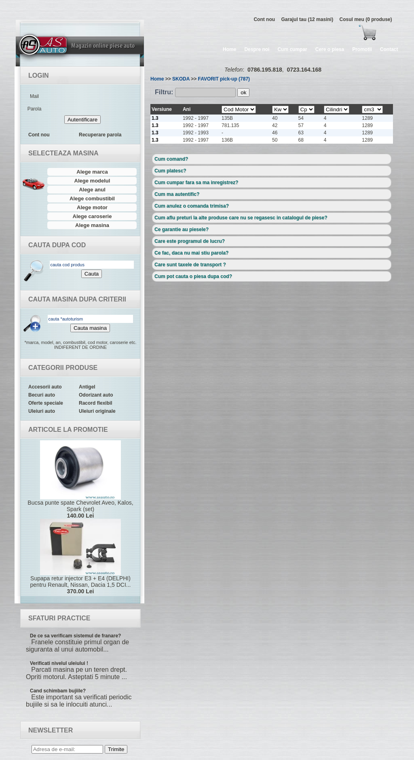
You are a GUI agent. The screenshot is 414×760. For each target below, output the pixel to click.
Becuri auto (41, 395)
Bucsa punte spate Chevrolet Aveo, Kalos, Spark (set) (80, 479)
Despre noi (256, 49)
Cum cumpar (292, 49)
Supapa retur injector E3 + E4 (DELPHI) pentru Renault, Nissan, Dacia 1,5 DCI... (80, 556)
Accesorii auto (45, 387)
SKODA (181, 79)
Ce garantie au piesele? (181, 229)
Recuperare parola (100, 135)
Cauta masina (90, 328)
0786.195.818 (264, 69)
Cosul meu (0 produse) (365, 19)
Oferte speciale (45, 403)
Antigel (87, 387)
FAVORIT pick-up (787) (224, 79)
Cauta (91, 274)
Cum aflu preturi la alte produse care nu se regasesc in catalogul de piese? (240, 218)
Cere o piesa (329, 49)
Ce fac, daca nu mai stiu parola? (191, 253)
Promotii (362, 49)
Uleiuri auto (41, 411)
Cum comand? (171, 159)
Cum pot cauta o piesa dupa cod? (193, 276)
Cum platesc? (170, 171)
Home (229, 49)
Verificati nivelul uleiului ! (59, 663)
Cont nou (264, 19)
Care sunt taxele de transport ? (190, 264)
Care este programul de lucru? (189, 241)
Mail (34, 96)
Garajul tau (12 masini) (307, 19)
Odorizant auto (96, 395)
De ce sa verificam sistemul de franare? (75, 636)
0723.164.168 (304, 69)
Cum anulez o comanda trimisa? (191, 206)
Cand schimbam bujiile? (58, 691)
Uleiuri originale (97, 411)
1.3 (155, 118)
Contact (389, 49)
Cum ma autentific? (176, 194)
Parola (34, 109)
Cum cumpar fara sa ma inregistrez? (196, 182)
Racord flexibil (95, 403)
